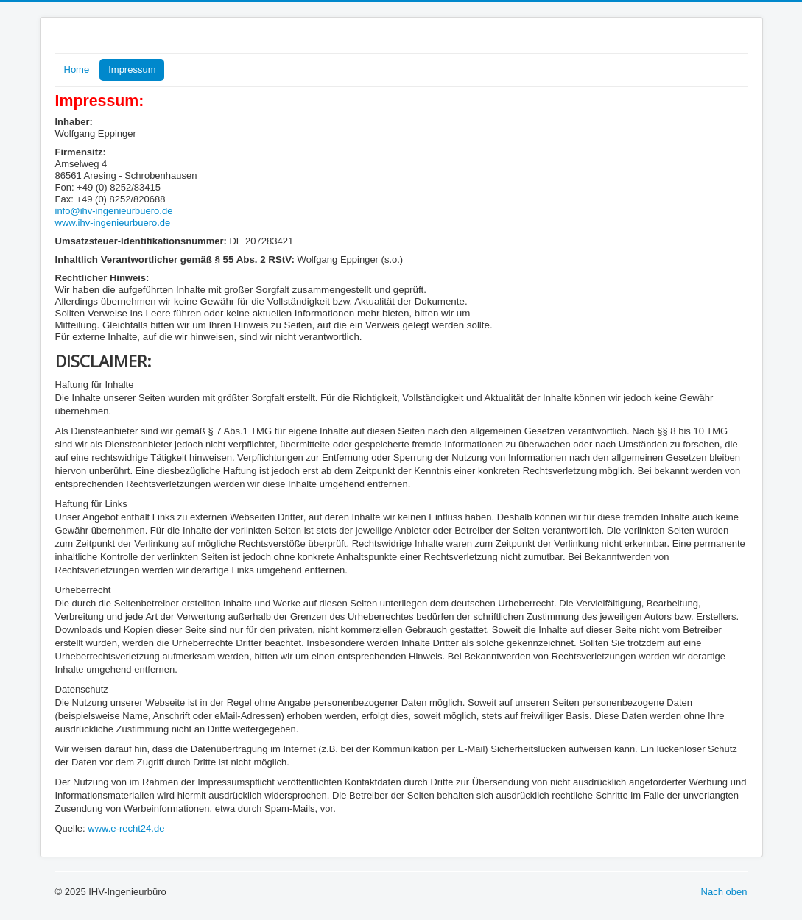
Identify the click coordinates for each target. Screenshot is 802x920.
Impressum (131, 69)
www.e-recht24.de (126, 828)
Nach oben (724, 891)
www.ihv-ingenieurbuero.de (113, 222)
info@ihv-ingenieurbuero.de (114, 210)
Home (77, 69)
